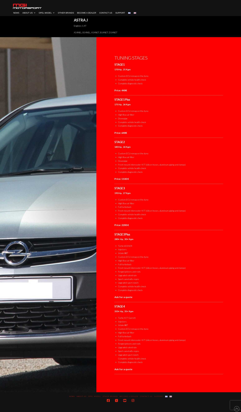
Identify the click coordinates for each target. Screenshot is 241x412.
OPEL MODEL (47, 13)
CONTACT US (105, 13)
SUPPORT (120, 13)
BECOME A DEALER (86, 13)
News (16, 13)
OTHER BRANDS (66, 13)
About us (29, 13)
